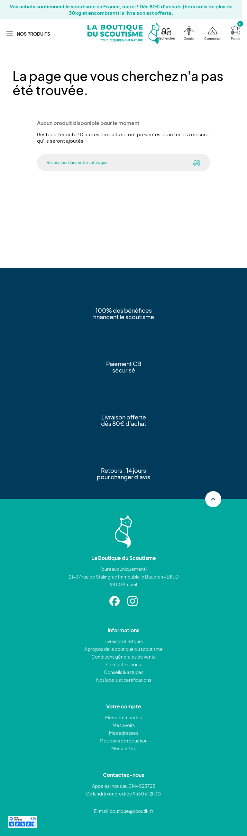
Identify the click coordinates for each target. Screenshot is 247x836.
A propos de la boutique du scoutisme (123, 649)
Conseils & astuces (123, 672)
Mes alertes (123, 748)
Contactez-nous (123, 664)
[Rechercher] (110, 162)
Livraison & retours (124, 641)
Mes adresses (123, 733)
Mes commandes (123, 717)
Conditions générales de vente (123, 657)
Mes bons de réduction (124, 740)
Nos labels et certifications (123, 680)
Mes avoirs (124, 725)
